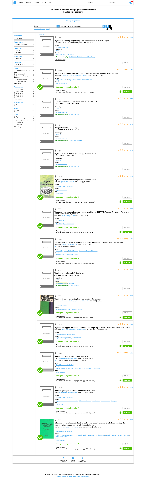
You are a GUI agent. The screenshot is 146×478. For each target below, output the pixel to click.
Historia (37, 2)
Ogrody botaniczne (111, 435)
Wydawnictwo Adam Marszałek (68, 358)
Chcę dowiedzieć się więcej (64, 476)
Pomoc (44, 2)
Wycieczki (59, 54)
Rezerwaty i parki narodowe (96, 435)
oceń (131, 37)
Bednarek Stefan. (64, 431)
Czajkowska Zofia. (61, 80)
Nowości (28, 2)
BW (99, 2)
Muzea (120, 435)
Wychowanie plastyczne (63, 309)
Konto (51, 2)
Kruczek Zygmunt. (61, 251)
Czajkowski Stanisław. (75, 80)
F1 (120, 2)
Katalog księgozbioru (73, 21)
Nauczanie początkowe (68, 435)
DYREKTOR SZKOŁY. (75, 140)
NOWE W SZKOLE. (75, 285)
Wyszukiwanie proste (39, 29)
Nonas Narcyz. (71, 334)
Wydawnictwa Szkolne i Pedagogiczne (73, 329)
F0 (117, 2)
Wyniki (21, 2)
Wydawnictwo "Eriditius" (67, 181)
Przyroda (126, 435)
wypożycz (127, 91)
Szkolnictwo (96, 368)
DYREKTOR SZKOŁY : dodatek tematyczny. (82, 57)
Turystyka (59, 224)
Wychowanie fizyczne (62, 338)
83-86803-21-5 (60, 404)
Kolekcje (48, 29)
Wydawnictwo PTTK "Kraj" (69, 244)
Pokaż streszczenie (60, 59)
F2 (124, 2)
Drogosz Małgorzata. (62, 47)
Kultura (58, 435)
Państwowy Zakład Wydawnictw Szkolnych (74, 75)
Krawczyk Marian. (87, 80)
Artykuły (58, 51)
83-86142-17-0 (60, 193)
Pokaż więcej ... (18, 83)
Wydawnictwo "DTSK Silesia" (69, 427)
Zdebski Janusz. (73, 251)
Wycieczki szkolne (68, 54)
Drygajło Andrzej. (61, 220)
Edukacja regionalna (62, 436)
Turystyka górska (61, 254)
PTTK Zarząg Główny (68, 215)
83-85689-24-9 (60, 440)
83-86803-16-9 (60, 372)
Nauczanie (71, 283)
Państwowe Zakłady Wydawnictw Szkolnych (75, 301)
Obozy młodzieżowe (85, 368)
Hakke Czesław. (61, 334)
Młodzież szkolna (73, 368)
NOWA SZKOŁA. (74, 114)
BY (106, 2)
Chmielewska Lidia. (62, 305)
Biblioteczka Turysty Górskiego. (88, 251)
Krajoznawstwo (105, 401)
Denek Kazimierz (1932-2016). (65, 186)
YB (103, 2)
